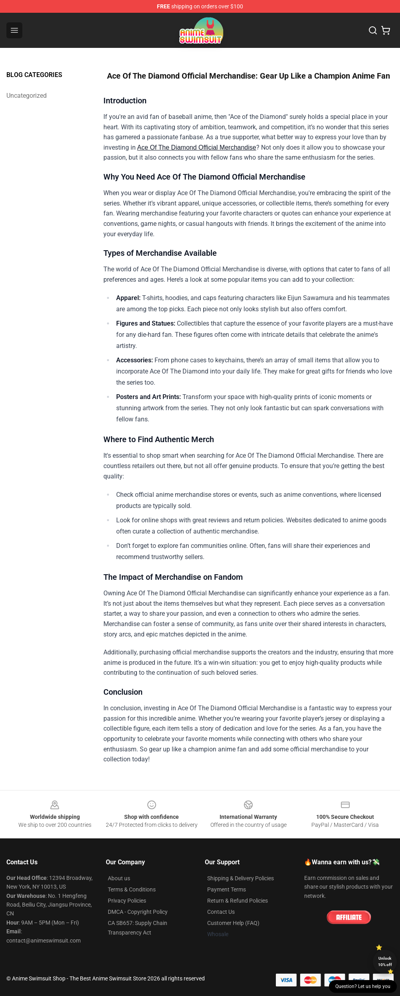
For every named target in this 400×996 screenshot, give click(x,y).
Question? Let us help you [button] (362, 986)
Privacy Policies (127, 900)
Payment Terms (226, 889)
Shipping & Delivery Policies (240, 878)
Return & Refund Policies (237, 900)
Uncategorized (26, 95)
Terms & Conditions (132, 889)
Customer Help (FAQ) (233, 923)
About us (119, 878)
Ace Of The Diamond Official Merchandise (196, 147)
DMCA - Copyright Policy (138, 912)
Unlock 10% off (385, 961)
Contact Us (221, 912)
